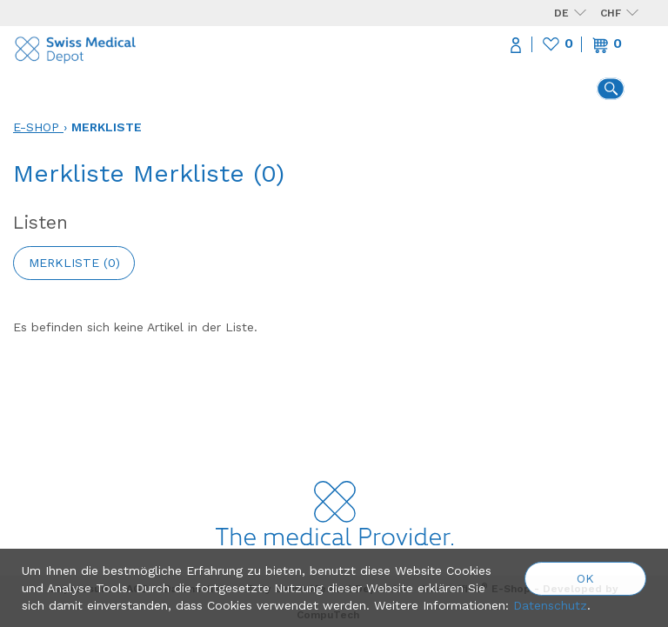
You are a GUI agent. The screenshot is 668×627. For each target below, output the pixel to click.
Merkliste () (74, 263)
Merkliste (106, 127)
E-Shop (36, 127)
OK (585, 578)
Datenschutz (550, 605)
